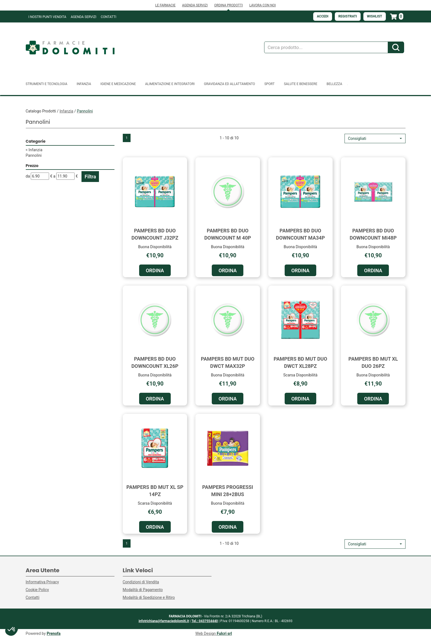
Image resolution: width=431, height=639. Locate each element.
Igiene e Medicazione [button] (118, 84)
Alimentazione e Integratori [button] (170, 84)
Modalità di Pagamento (143, 589)
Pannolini (34, 155)
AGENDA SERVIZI (195, 5)
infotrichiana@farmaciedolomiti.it (164, 621)
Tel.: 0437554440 (205, 621)
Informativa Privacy (42, 582)
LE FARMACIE (165, 5)
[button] (375, 138)
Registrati (347, 16)
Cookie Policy (37, 589)
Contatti (108, 17)
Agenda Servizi (83, 17)
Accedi (322, 16)
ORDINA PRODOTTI (228, 5)
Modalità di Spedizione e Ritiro (149, 597)
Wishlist (374, 16)
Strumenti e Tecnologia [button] (46, 84)
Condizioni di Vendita (141, 582)
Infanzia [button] (83, 84)
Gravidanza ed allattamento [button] (229, 84)
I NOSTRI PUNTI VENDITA (48, 17)
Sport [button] (269, 84)
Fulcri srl (224, 633)
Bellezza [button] (334, 84)
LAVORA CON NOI (262, 5)
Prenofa (53, 633)
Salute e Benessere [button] (300, 84)
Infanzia (66, 111)
